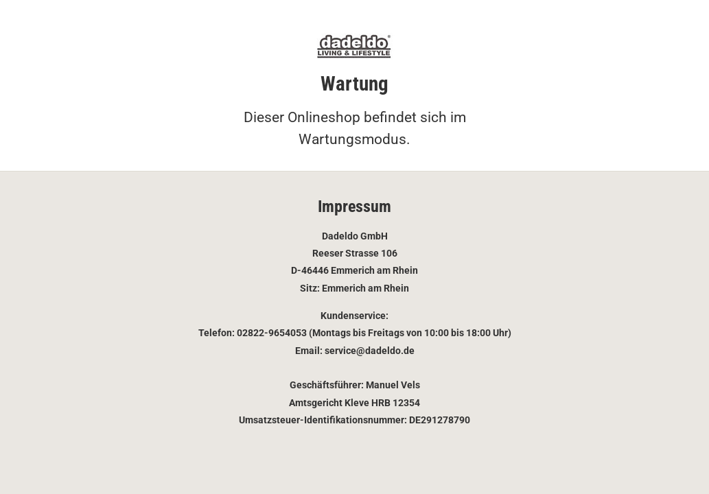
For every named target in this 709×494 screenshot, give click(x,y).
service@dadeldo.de (370, 350)
